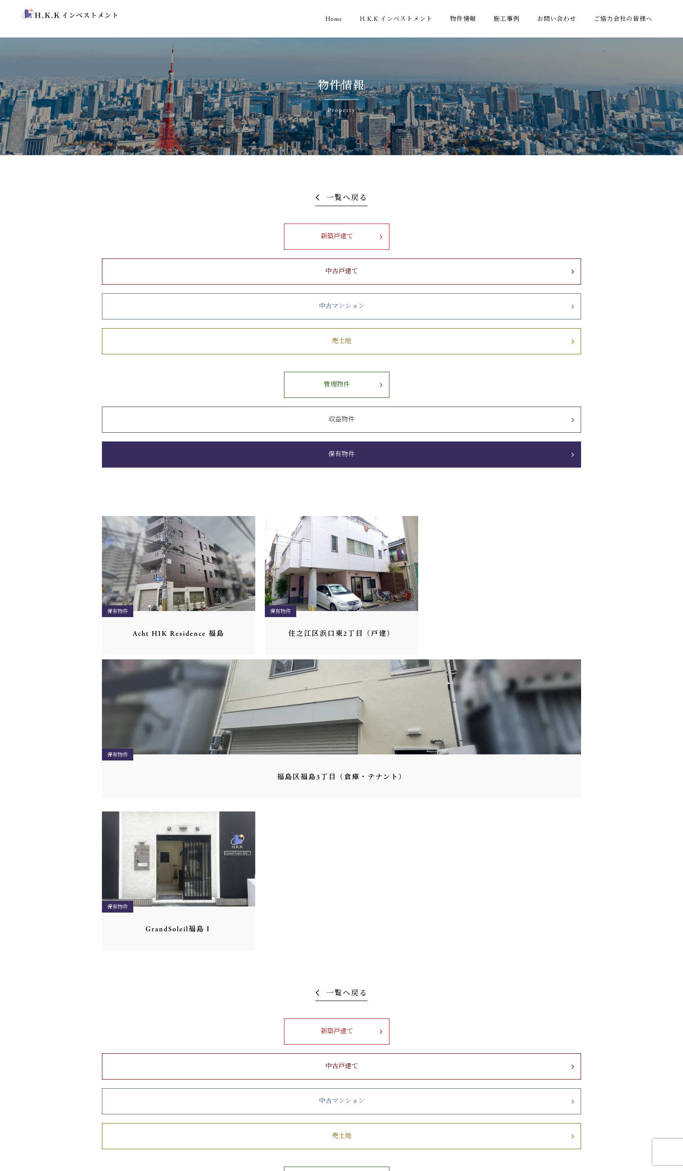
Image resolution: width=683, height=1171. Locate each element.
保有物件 (466, 280)
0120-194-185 (130, 1086)
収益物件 (341, 280)
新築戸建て (155, 236)
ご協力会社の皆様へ (623, 19)
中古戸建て (279, 236)
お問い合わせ (556, 19)
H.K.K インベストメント (396, 19)
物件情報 (463, 19)
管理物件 (217, 280)
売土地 (528, 236)
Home (333, 19)
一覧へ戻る (347, 198)
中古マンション (404, 236)
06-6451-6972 (132, 1075)
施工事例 (507, 19)
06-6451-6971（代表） (144, 946)
